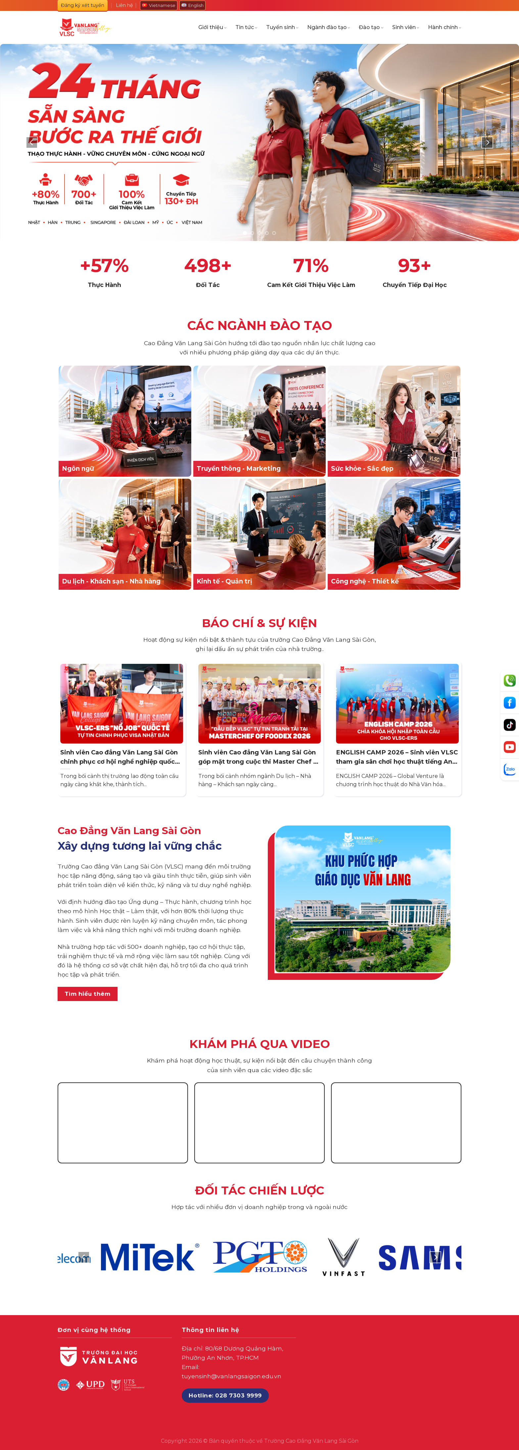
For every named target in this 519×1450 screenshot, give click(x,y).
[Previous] (32, 142)
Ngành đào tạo (328, 27)
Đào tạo (371, 27)
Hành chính (444, 27)
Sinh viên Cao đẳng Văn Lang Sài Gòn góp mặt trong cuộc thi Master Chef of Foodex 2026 (259, 757)
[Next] (487, 142)
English (192, 5)
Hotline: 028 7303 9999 (225, 1395)
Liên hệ (124, 5)
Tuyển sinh (282, 27)
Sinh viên (405, 27)
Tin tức (246, 27)
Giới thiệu (212, 27)
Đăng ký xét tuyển (82, 5)
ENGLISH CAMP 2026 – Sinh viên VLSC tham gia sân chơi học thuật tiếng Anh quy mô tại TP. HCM (397, 757)
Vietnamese (158, 5)
